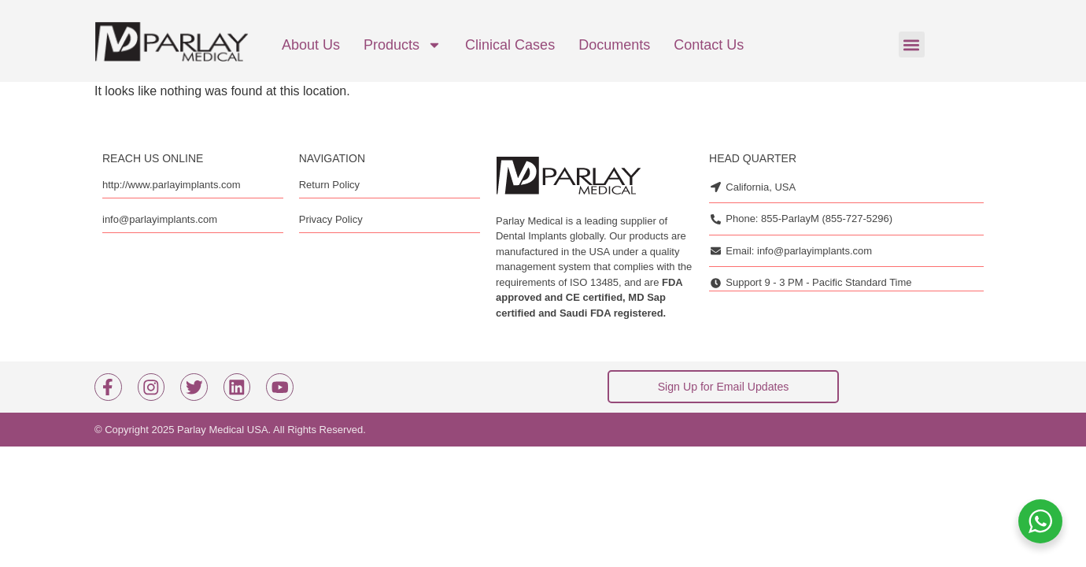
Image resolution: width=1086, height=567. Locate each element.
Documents (614, 45)
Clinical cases (510, 45)
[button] (912, 44)
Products (402, 45)
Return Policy (329, 185)
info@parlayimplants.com (159, 219)
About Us (311, 45)
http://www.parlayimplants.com (171, 185)
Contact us (709, 45)
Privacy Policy (331, 219)
